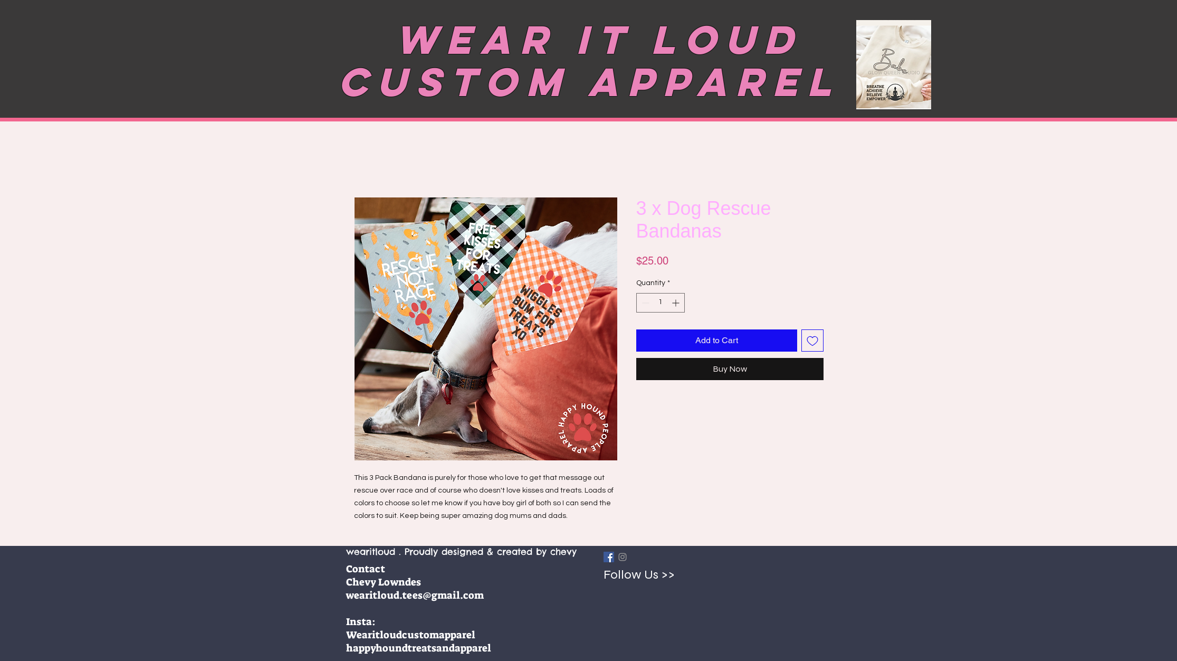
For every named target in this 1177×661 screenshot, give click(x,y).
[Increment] (676, 303)
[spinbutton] (660, 303)
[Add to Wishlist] (812, 340)
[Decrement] (644, 303)
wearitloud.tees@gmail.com (415, 595)
